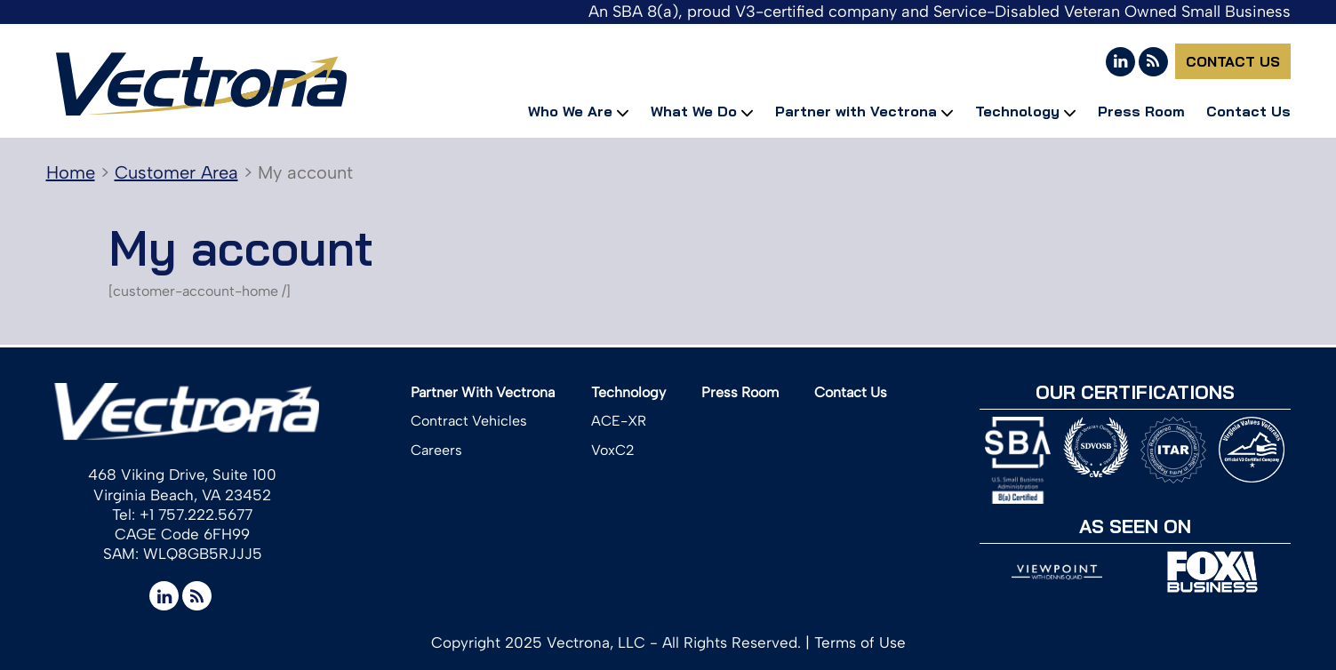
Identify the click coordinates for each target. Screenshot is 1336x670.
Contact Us (1233, 61)
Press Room (1141, 111)
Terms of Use (860, 642)
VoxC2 (613, 450)
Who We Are (570, 111)
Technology (1017, 111)
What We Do (694, 111)
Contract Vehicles (469, 420)
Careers (436, 450)
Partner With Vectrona (483, 392)
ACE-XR (618, 420)
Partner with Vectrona (856, 111)
